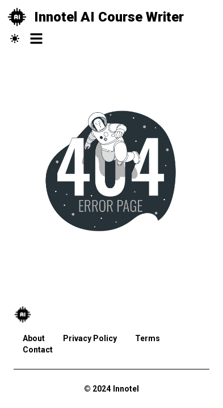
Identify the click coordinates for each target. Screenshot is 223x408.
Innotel (126, 388)
